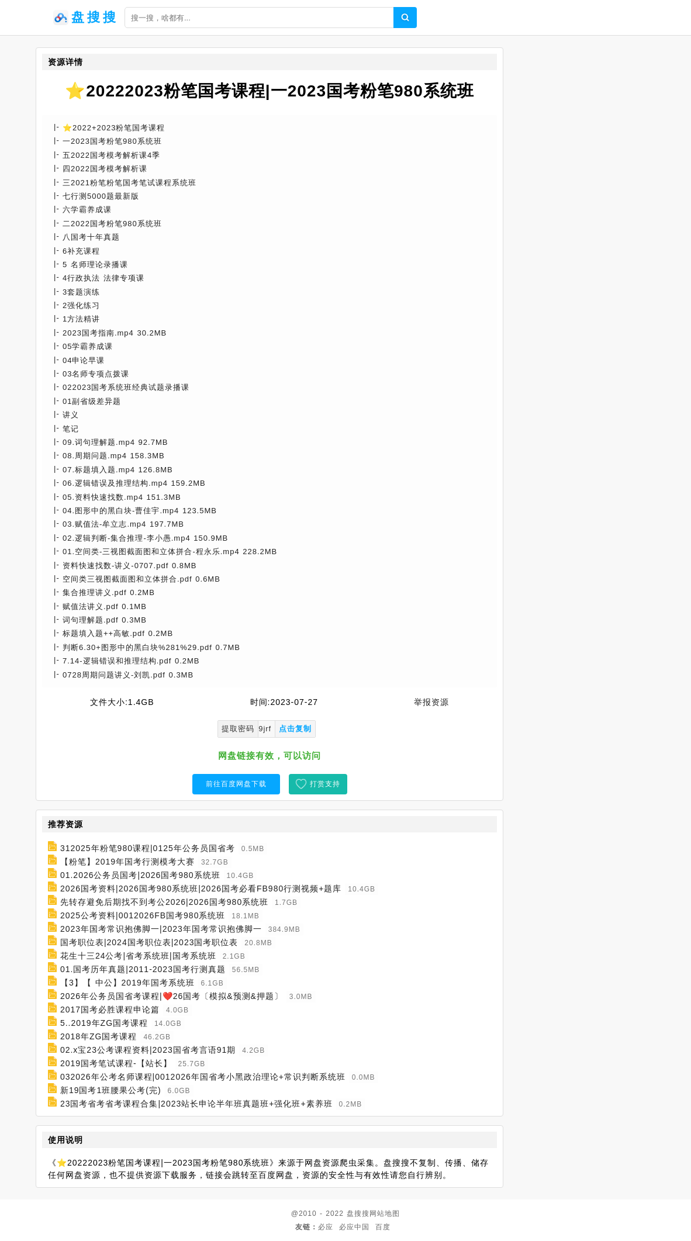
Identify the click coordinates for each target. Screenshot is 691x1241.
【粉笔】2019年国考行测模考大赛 (127, 861)
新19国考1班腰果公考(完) (110, 1090)
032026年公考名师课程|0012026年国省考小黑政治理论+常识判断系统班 (203, 1076)
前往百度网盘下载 (236, 784)
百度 (383, 1227)
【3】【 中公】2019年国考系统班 (127, 982)
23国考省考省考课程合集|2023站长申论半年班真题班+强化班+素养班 (196, 1103)
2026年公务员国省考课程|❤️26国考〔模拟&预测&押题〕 (171, 996)
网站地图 (384, 1213)
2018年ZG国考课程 (98, 1036)
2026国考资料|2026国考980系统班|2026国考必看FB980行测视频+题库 (201, 888)
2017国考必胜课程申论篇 (110, 1009)
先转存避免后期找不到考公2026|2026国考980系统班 (164, 902)
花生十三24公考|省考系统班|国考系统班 (138, 955)
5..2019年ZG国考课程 (104, 1023)
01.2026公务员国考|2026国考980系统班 (140, 875)
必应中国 (354, 1227)
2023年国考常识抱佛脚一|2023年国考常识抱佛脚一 (161, 929)
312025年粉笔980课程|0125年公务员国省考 (147, 848)
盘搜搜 (358, 1213)
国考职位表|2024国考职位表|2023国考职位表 (149, 942)
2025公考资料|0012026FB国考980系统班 (143, 915)
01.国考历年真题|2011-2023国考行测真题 (143, 969)
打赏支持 (325, 784)
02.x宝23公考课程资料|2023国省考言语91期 (148, 1050)
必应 (325, 1227)
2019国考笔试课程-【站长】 (116, 1063)
